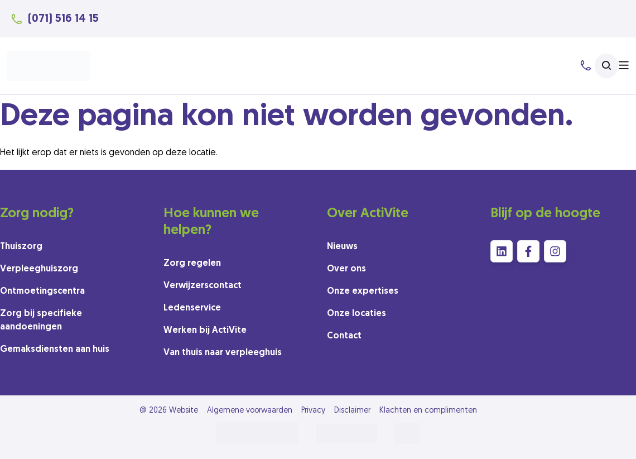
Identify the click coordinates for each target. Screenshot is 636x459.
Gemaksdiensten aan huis (54, 349)
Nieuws (342, 246)
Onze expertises (362, 291)
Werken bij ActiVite (205, 330)
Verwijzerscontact (202, 285)
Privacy (313, 411)
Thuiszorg (21, 246)
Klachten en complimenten (428, 411)
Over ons (346, 269)
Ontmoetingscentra (42, 291)
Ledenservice (192, 308)
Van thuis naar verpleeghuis (222, 352)
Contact (344, 336)
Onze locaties (356, 313)
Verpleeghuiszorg (39, 269)
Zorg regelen (192, 263)
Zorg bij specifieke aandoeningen (41, 320)
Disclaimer (352, 411)
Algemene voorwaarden (249, 411)
